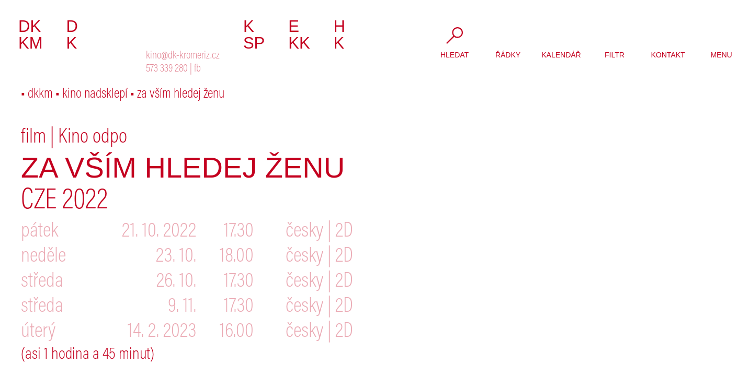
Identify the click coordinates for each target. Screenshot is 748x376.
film (33, 137)
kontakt (668, 55)
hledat (454, 55)
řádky (507, 55)
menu (721, 55)
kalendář (561, 55)
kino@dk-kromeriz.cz (183, 56)
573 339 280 (167, 69)
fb (197, 69)
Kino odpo (92, 137)
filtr (615, 55)
